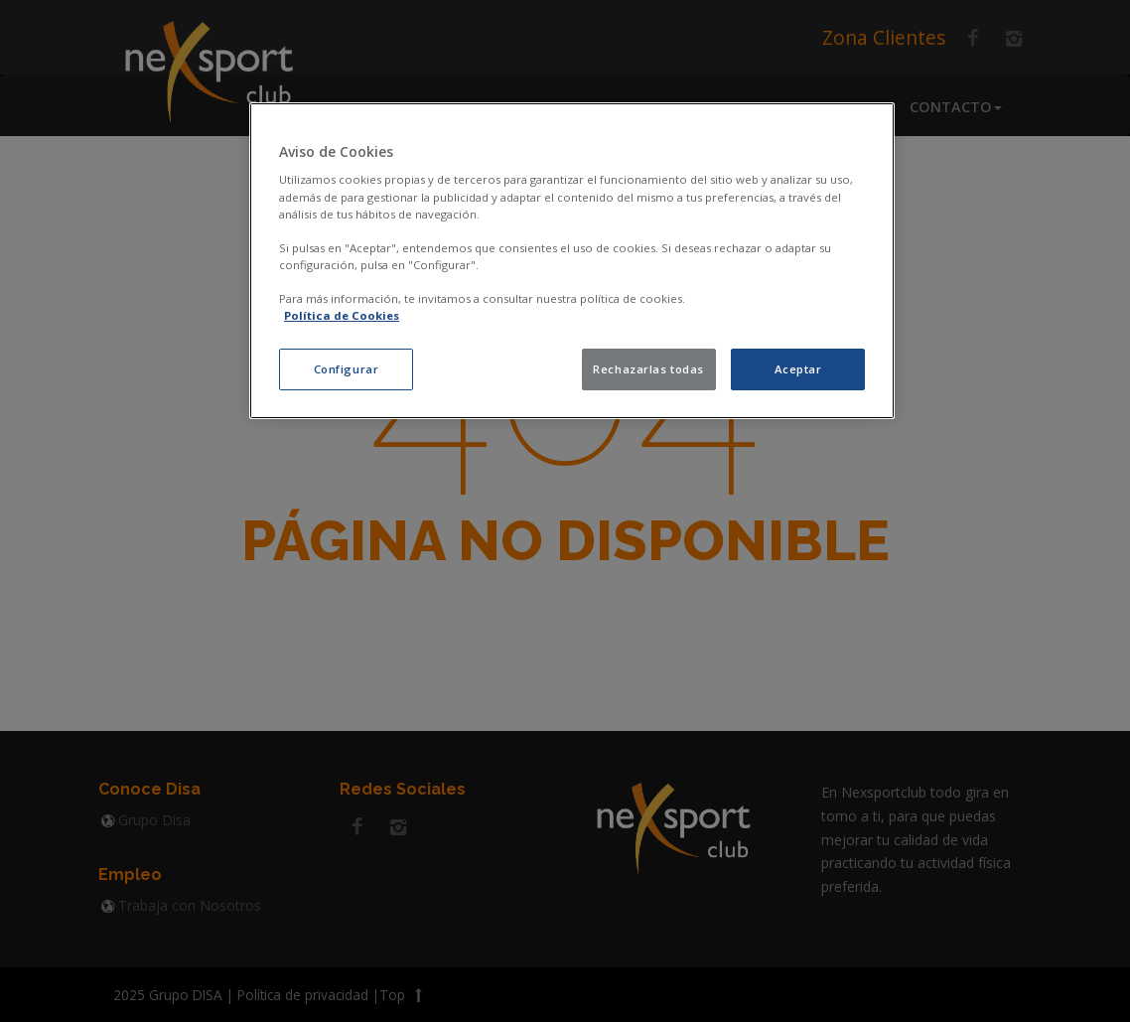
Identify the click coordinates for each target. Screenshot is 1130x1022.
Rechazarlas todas (648, 369)
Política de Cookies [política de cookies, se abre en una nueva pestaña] (341, 315)
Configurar (346, 369)
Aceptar (798, 369)
